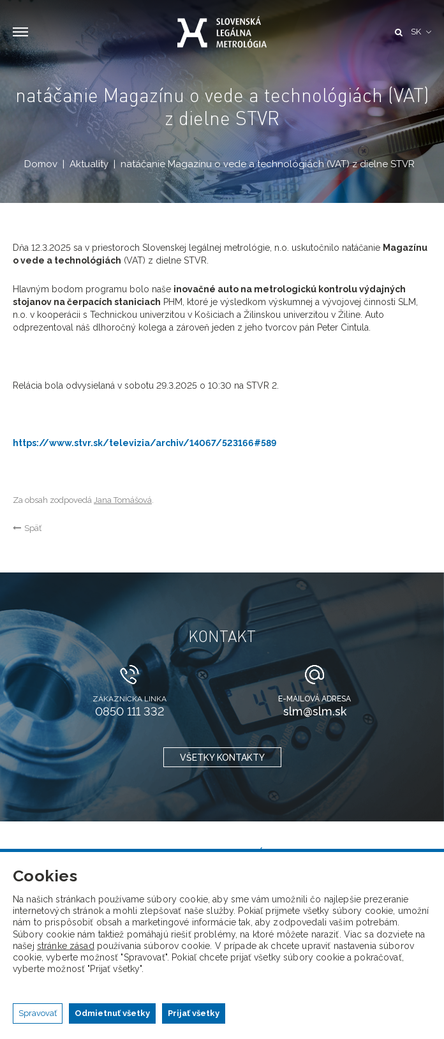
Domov (40, 164)
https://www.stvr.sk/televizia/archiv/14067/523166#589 (145, 443)
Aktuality (89, 164)
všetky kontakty (222, 757)
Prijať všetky (193, 1013)
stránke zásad (65, 946)
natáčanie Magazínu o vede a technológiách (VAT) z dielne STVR (268, 164)
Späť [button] (27, 528)
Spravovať (37, 1013)
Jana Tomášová (123, 500)
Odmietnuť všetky (112, 1013)
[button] (421, 32)
